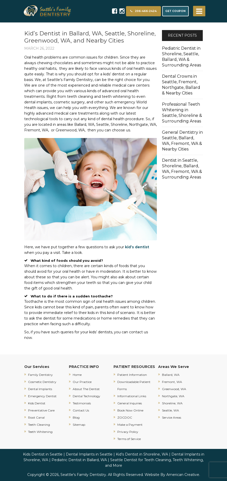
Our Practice (82, 382)
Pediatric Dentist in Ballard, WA (79, 460)
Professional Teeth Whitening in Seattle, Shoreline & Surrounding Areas (182, 112)
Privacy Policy (127, 432)
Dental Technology (86, 396)
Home (77, 375)
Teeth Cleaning (39, 425)
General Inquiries (129, 403)
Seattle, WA (170, 410)
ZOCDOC (124, 417)
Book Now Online (130, 410)
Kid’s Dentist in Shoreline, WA (142, 454)
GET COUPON (175, 11)
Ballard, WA (171, 375)
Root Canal (36, 417)
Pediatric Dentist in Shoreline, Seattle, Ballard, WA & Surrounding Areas (181, 56)
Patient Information (132, 375)
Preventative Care (41, 410)
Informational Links (131, 396)
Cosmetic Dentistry (42, 382)
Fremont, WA (172, 382)
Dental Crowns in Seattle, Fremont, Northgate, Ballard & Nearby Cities (181, 84)
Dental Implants (40, 389)
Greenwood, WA (174, 389)
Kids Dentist (36, 403)
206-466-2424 (143, 11)
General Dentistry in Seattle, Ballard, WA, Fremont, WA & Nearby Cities (182, 141)
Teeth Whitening (40, 432)
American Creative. (183, 474)
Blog (76, 417)
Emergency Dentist (42, 396)
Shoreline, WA (172, 403)
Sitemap (79, 425)
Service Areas (171, 417)
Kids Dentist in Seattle (42, 454)
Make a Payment (130, 425)
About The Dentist (86, 389)
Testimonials (82, 403)
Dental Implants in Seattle (89, 454)
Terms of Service (129, 439)
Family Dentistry (40, 375)
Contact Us (81, 410)
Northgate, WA (173, 396)
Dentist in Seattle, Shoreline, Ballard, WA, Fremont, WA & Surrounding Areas (182, 169)
